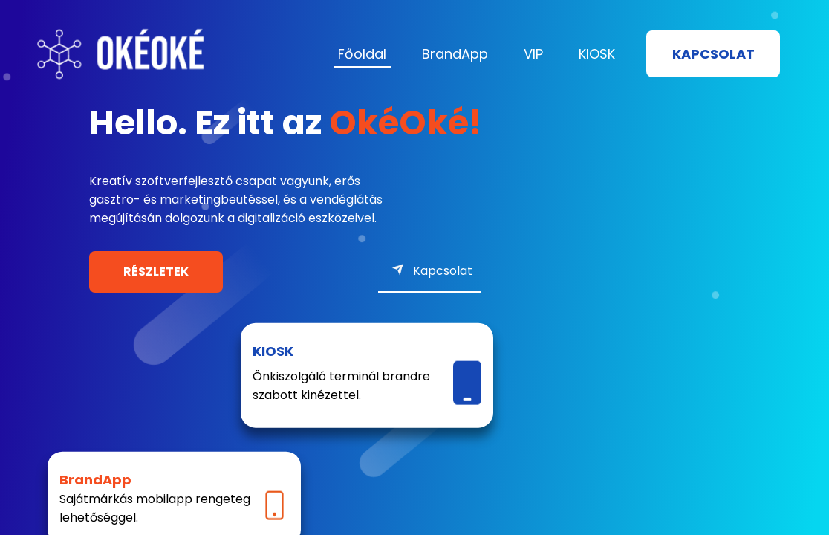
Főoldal (362, 54)
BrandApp (455, 54)
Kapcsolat (713, 54)
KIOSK (597, 54)
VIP (533, 54)
